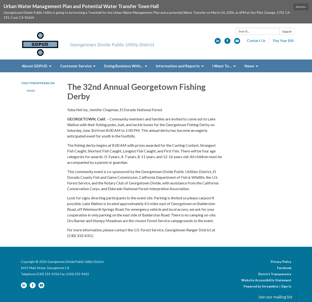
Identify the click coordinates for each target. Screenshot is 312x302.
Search (287, 31)
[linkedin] (218, 42)
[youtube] (237, 42)
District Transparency (274, 274)
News (31, 90)
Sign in (286, 286)
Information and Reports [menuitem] (178, 66)
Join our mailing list (275, 296)
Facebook (284, 268)
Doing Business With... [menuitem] (123, 66)
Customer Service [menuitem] (76, 66)
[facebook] (227, 42)
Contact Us (256, 40)
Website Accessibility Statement (266, 280)
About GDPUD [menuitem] (34, 66)
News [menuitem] (249, 66)
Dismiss (301, 7)
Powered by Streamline (261, 286)
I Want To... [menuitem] (222, 66)
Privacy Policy (281, 262)
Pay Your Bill (283, 40)
